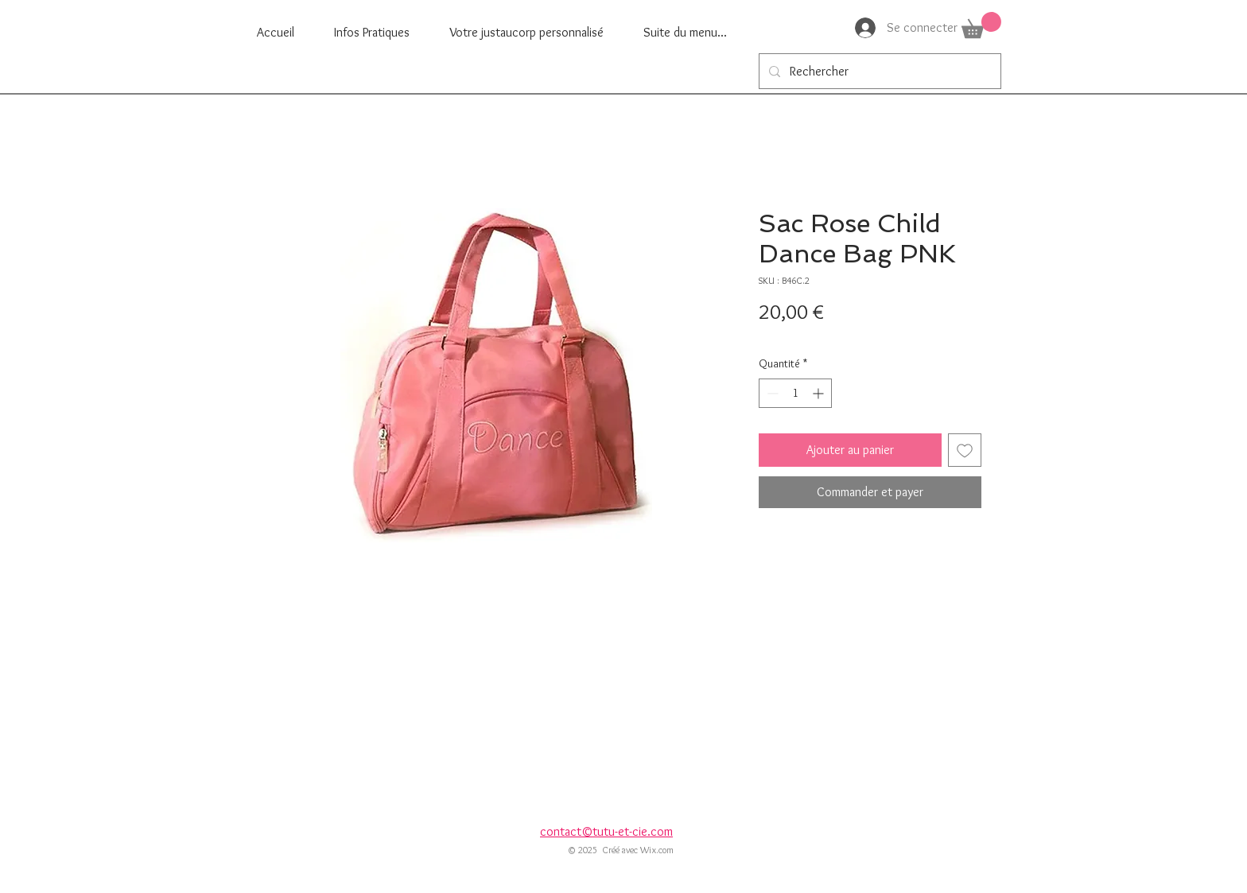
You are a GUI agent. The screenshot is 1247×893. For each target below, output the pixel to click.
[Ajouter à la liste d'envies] (964, 450)
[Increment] (819, 393)
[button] (981, 25)
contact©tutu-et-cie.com (606, 831)
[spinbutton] (795, 393)
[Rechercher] (878, 71)
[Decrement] (771, 393)
